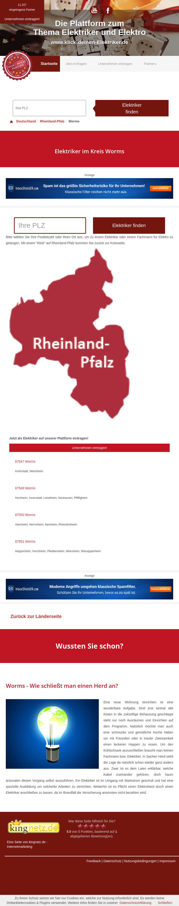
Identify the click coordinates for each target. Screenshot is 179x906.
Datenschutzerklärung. (136, 903)
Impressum (167, 861)
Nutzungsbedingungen (140, 861)
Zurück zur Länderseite (36, 616)
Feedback (93, 861)
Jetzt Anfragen (76, 64)
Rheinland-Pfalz (52, 121)
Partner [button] (150, 64)
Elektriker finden (132, 108)
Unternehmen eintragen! (89, 448)
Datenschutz (112, 861)
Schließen (165, 903)
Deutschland (22, 121)
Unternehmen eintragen (115, 64)
